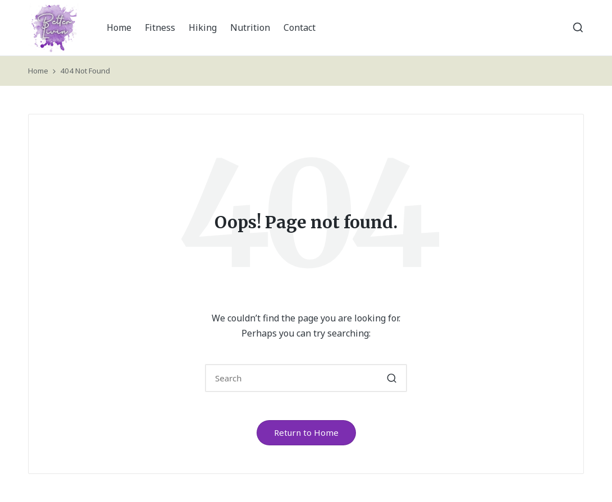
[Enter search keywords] (306, 378)
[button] (392, 378)
